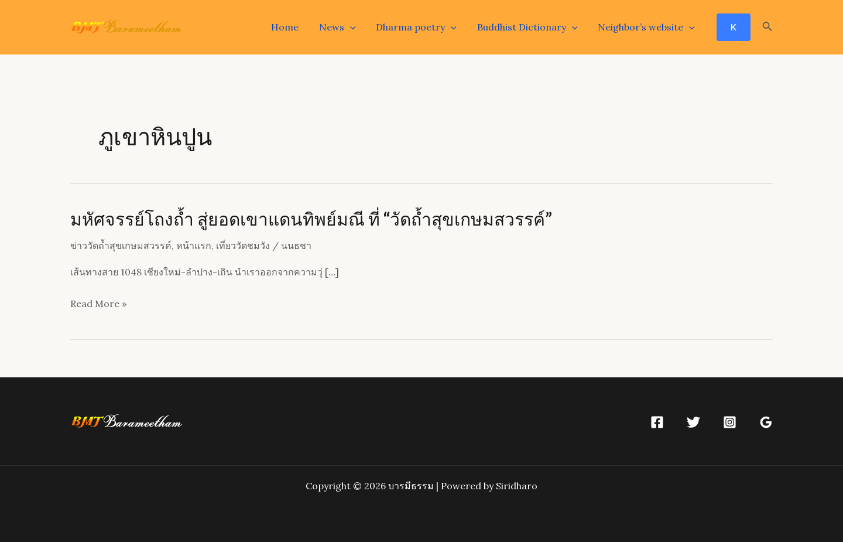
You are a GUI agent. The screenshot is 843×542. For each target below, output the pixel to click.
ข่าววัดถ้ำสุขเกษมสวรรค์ (121, 245)
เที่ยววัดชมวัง (243, 245)
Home (292, 27)
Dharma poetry (420, 27)
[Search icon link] (767, 27)
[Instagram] (729, 422)
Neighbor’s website (646, 27)
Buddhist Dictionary (529, 27)
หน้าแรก (193, 245)
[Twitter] (693, 422)
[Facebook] (657, 422)
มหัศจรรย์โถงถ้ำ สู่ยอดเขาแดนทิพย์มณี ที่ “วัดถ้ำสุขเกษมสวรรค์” (311, 218)
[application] (355, 27)
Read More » (98, 304)
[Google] (766, 422)
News (342, 27)
